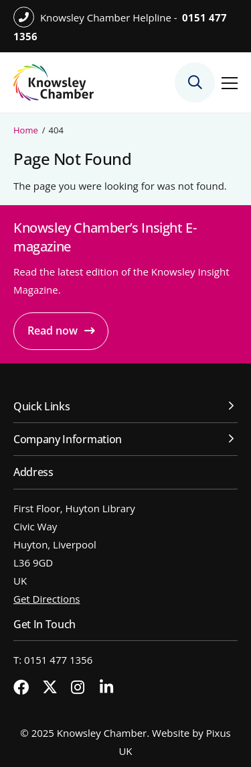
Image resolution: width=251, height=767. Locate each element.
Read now (52, 330)
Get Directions (46, 598)
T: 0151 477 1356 (52, 659)
